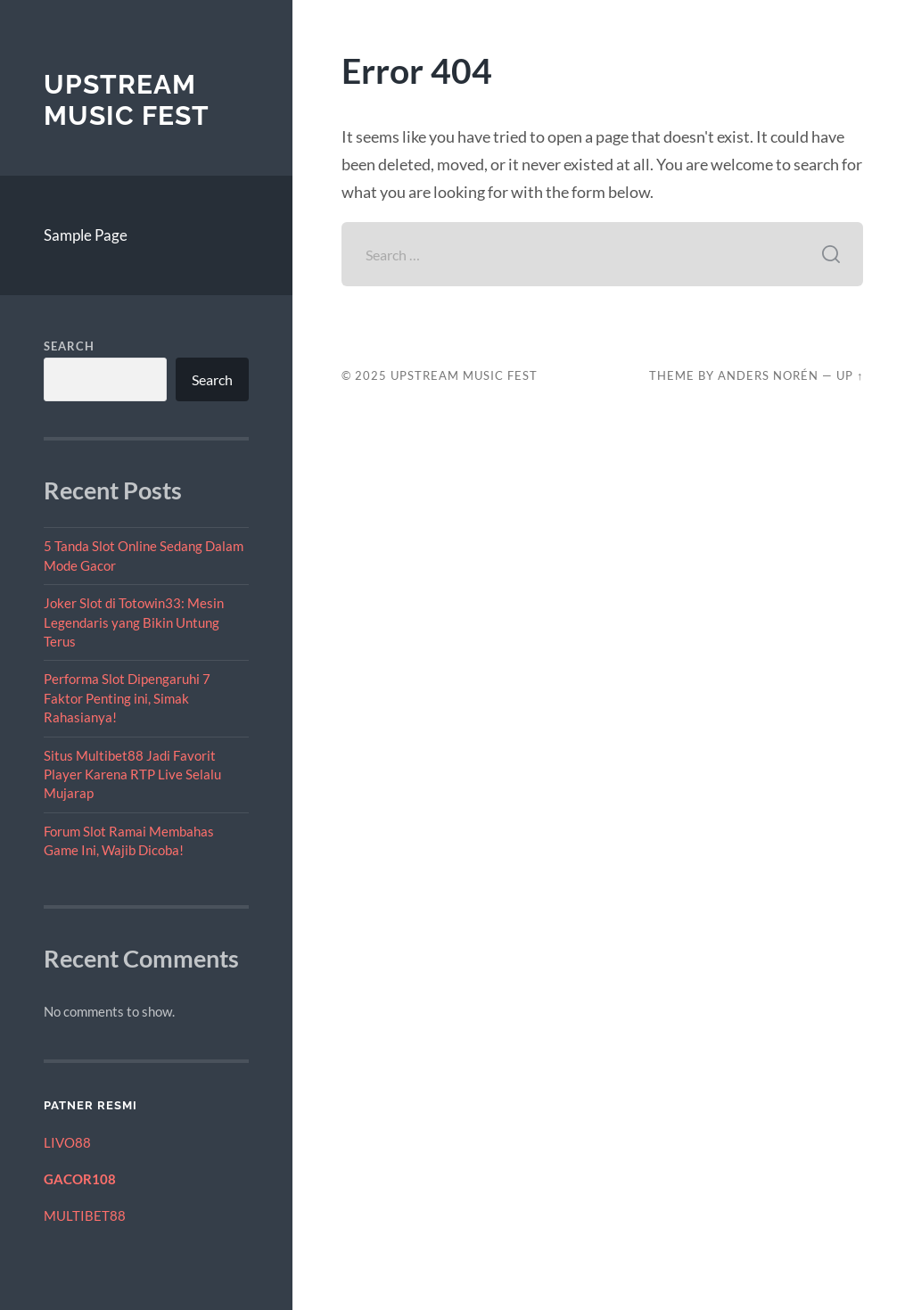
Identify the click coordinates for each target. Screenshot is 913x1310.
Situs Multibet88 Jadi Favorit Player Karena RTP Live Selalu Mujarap (132, 774)
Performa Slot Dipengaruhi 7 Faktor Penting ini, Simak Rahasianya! (127, 698)
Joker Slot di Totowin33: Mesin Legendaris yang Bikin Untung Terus (134, 622)
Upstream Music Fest (127, 100)
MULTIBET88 (85, 1215)
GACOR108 (80, 1179)
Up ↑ (849, 375)
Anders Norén (768, 375)
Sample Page (85, 235)
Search (69, 346)
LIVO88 (67, 1142)
